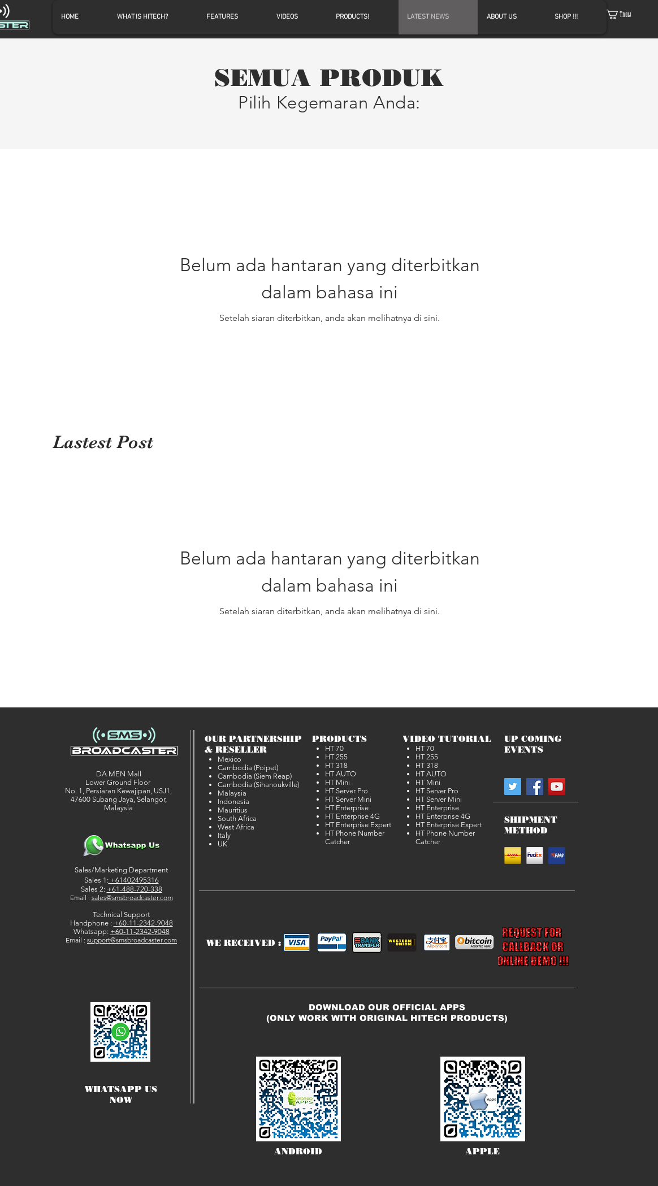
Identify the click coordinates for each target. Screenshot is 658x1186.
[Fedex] (534, 855)
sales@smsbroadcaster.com (132, 897)
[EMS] (556, 855)
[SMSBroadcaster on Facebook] (534, 786)
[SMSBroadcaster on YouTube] (556, 786)
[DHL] (512, 855)
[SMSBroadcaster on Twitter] (512, 786)
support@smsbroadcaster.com (132, 940)
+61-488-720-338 (134, 889)
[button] (626, 14)
